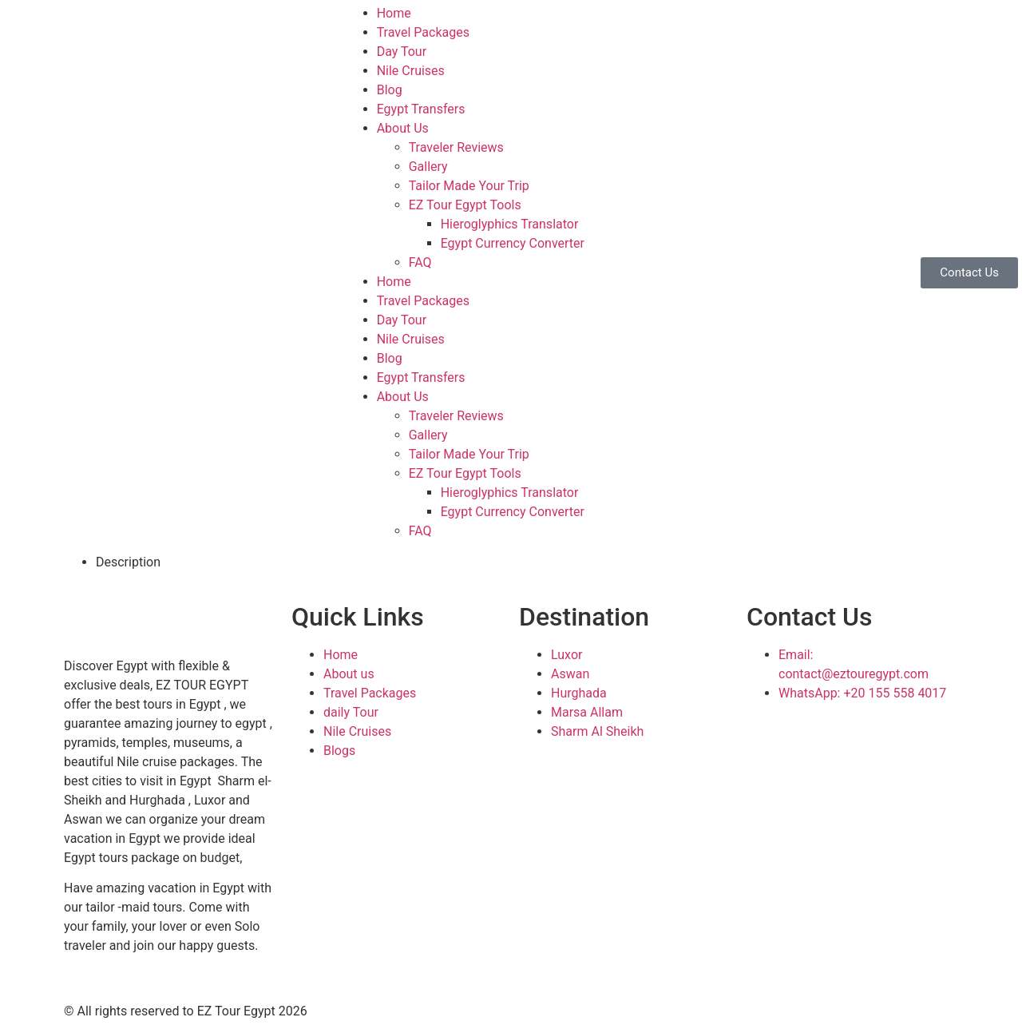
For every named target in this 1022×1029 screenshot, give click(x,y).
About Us (403, 128)
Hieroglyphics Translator (510, 224)
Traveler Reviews (456, 147)
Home (394, 13)
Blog (389, 89)
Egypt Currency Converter (512, 243)
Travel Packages (423, 32)
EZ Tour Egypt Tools (465, 205)
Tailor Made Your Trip (469, 185)
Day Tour (401, 51)
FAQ (420, 262)
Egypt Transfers (421, 109)
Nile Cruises (411, 70)
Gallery (428, 166)
